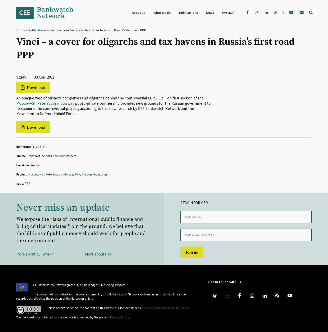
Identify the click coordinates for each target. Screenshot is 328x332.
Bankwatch (47, 12)
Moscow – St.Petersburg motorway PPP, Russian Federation (67, 174)
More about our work (35, 254)
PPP (27, 184)
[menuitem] (228, 12)
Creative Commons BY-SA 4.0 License (166, 308)
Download (33, 87)
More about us (98, 254)
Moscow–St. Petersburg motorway (45, 103)
